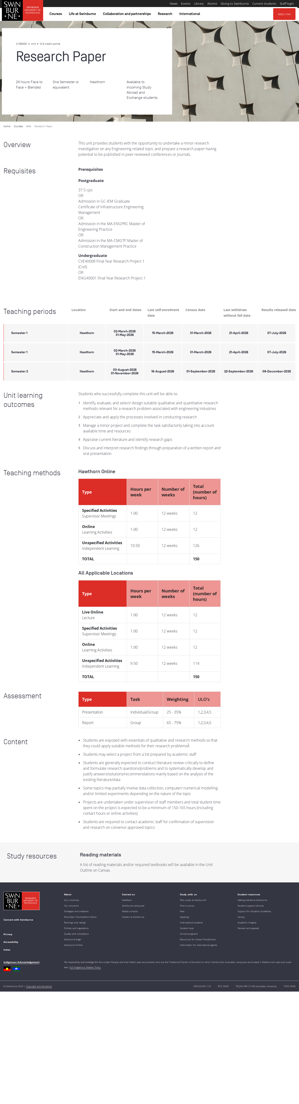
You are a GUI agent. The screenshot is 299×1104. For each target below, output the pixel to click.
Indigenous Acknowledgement (21, 962)
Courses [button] (56, 15)
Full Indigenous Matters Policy (85, 967)
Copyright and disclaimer (39, 986)
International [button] (190, 15)
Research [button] (166, 15)
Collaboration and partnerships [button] (127, 15)
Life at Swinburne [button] (83, 15)
